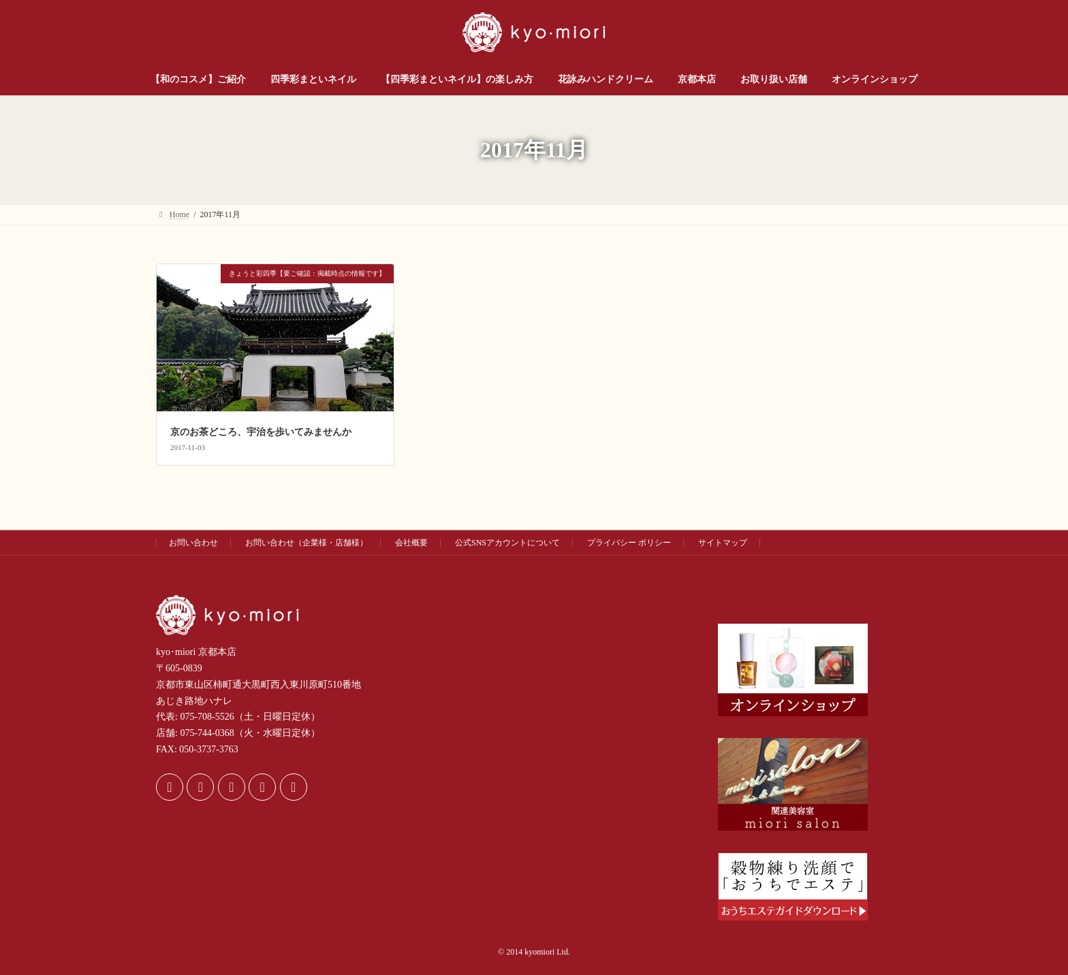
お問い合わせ (193, 542)
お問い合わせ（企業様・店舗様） (306, 542)
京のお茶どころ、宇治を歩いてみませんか (260, 432)
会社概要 (411, 542)
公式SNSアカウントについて (507, 542)
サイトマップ (722, 542)
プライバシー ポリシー (629, 542)
